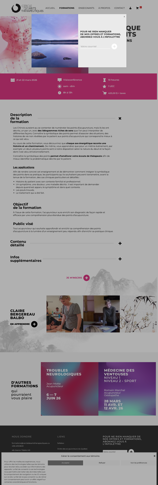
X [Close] (124, 17)
